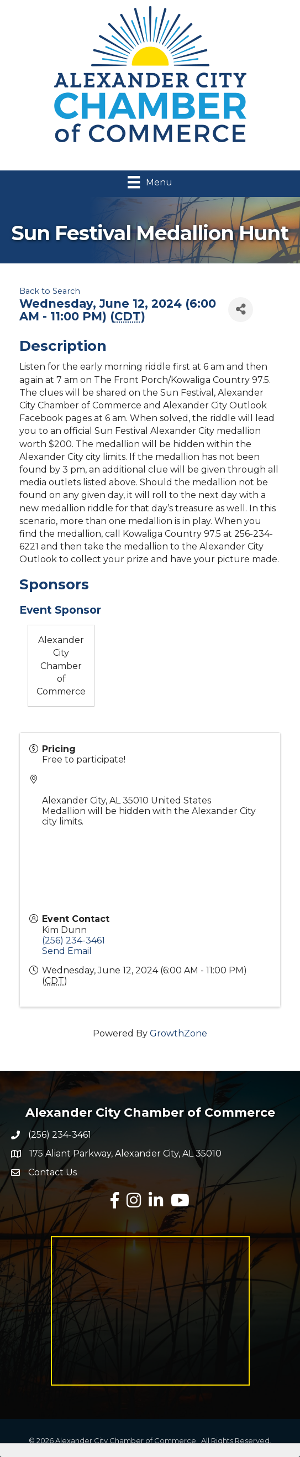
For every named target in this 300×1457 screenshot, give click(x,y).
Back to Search (49, 291)
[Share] (240, 309)
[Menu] (150, 182)
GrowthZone (178, 1033)
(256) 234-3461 (73, 940)
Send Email (67, 951)
